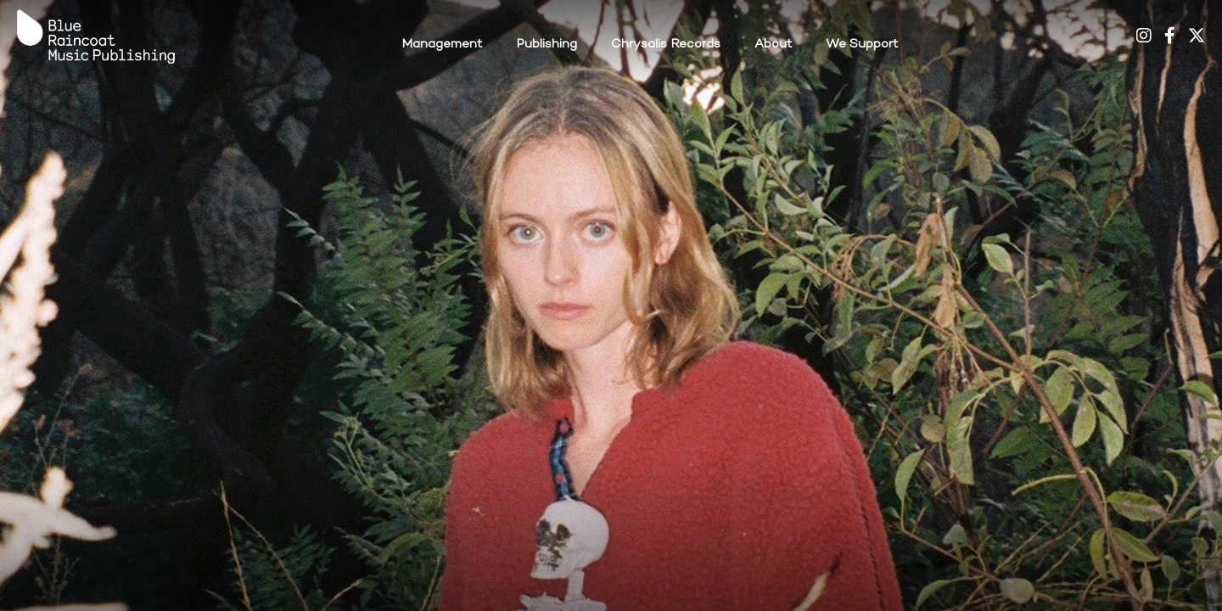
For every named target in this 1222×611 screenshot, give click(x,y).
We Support (862, 44)
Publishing (546, 44)
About (773, 44)
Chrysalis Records (665, 44)
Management (441, 44)
